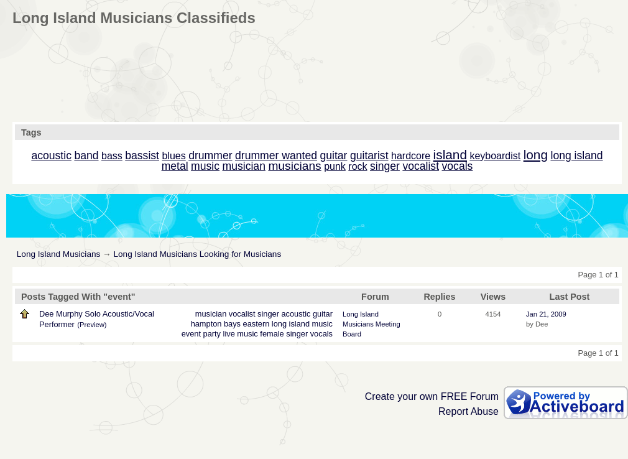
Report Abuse (468, 411)
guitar (323, 313)
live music (240, 333)
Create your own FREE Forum (432, 396)
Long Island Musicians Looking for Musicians (197, 254)
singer (268, 313)
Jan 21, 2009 (546, 314)
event (191, 333)
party (212, 333)
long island (291, 323)
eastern (256, 323)
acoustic (295, 313)
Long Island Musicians (59, 254)
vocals (321, 333)
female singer (284, 333)
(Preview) (91, 324)
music (322, 323)
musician (211, 313)
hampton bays (216, 323)
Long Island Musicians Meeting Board (371, 324)
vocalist (242, 313)
